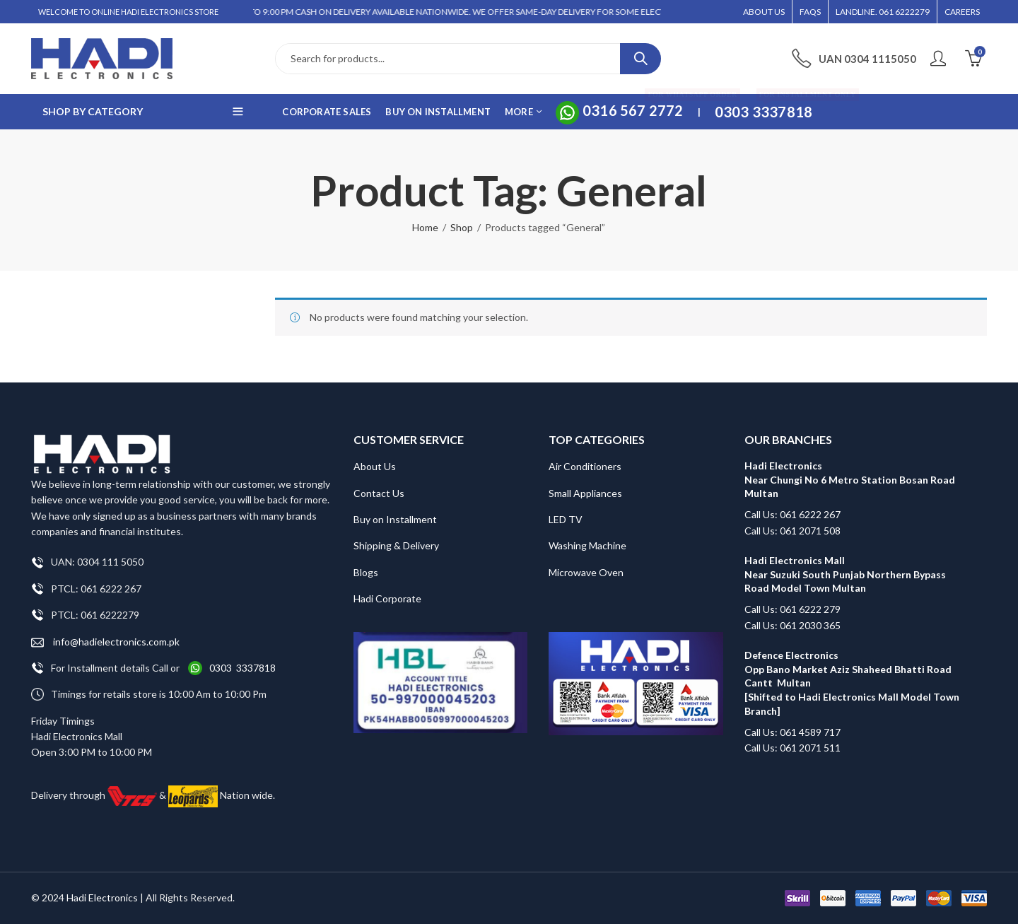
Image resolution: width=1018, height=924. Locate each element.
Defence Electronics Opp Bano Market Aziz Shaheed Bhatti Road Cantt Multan (848, 669)
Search (640, 58)
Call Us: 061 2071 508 (792, 531)
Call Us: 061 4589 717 (792, 732)
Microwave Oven (586, 572)
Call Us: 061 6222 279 (792, 609)
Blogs (365, 572)
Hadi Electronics (102, 897)
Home (425, 227)
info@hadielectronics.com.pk (105, 642)
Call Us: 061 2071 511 (792, 748)
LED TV (566, 519)
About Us (374, 466)
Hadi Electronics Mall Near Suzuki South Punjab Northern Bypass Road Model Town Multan (845, 574)
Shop (461, 227)
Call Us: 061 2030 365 (792, 625)
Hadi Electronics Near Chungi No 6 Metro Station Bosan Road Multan (849, 479)
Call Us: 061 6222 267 (792, 514)
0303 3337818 (242, 668)
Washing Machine (587, 545)
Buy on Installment (395, 519)
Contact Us (378, 493)
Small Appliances (585, 493)
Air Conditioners (585, 466)
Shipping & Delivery (396, 545)
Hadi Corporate (387, 598)
